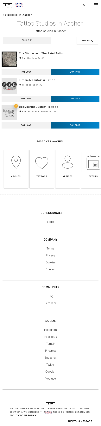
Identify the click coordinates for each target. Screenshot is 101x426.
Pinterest (50, 350)
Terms (50, 248)
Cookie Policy (27, 415)
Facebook (50, 336)
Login (50, 221)
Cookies (51, 262)
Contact (50, 269)
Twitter (50, 364)
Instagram (50, 329)
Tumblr (50, 343)
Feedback (50, 303)
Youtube (50, 378)
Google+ (50, 371)
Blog (50, 296)
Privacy (50, 255)
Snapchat (50, 357)
